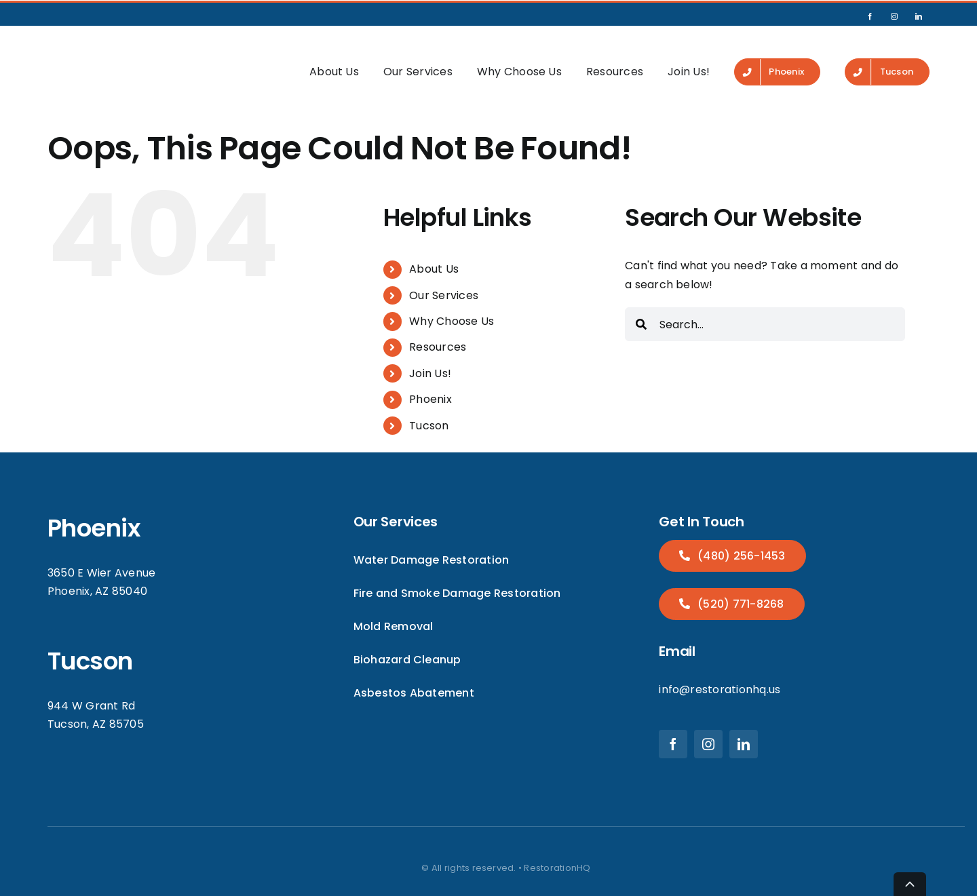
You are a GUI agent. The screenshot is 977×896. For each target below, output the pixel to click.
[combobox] (765, 303)
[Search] (641, 303)
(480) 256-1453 (740, 534)
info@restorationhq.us (719, 668)
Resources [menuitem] (614, 61)
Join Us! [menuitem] (689, 61)
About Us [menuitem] (334, 61)
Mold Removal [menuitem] (393, 605)
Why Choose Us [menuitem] (519, 61)
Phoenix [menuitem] (430, 378)
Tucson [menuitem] (428, 404)
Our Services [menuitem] (418, 61)
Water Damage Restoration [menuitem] (431, 538)
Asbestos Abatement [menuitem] (413, 672)
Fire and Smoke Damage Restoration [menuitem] (457, 572)
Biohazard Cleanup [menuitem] (407, 638)
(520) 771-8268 (739, 583)
